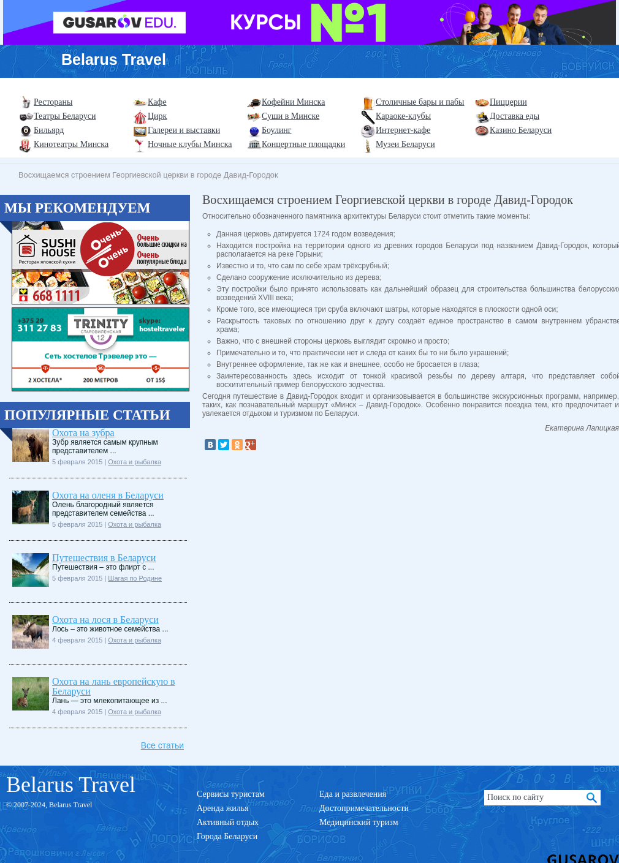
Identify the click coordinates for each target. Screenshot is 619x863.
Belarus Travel (113, 59)
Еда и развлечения (352, 794)
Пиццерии (508, 102)
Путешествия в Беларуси (104, 557)
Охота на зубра (83, 433)
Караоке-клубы (403, 116)
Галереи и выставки (184, 130)
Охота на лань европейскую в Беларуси (113, 686)
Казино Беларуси (521, 130)
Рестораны (53, 102)
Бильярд (49, 130)
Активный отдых (228, 822)
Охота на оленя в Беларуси (108, 495)
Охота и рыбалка (134, 461)
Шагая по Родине (135, 578)
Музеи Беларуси (405, 144)
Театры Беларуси (65, 116)
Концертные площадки (303, 144)
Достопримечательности (364, 808)
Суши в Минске (290, 116)
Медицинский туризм (358, 822)
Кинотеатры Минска (71, 144)
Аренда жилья (223, 808)
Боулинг (277, 130)
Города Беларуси (227, 836)
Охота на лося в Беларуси (105, 619)
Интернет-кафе (403, 130)
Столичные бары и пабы (420, 102)
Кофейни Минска (293, 102)
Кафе (157, 102)
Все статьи (162, 745)
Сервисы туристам (231, 794)
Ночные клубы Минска (190, 144)
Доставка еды (514, 116)
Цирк (157, 116)
